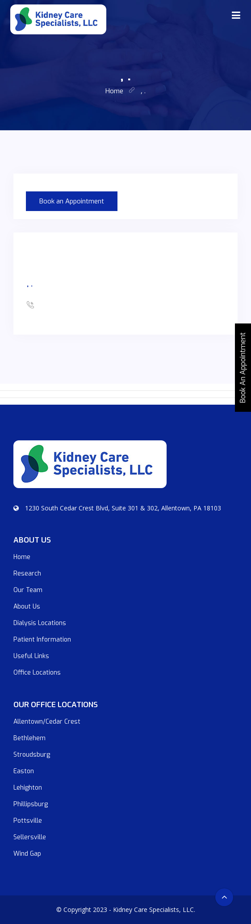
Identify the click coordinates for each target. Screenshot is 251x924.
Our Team (27, 590)
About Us (26, 606)
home (114, 91)
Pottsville (27, 820)
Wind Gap (27, 853)
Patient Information (42, 639)
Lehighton (27, 787)
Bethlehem (29, 738)
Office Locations (37, 672)
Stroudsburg (31, 754)
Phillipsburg (30, 804)
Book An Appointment (242, 367)
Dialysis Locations (39, 623)
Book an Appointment (71, 201)
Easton (23, 771)
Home (21, 557)
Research (27, 573)
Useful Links (31, 656)
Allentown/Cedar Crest (46, 721)
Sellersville (29, 837)
